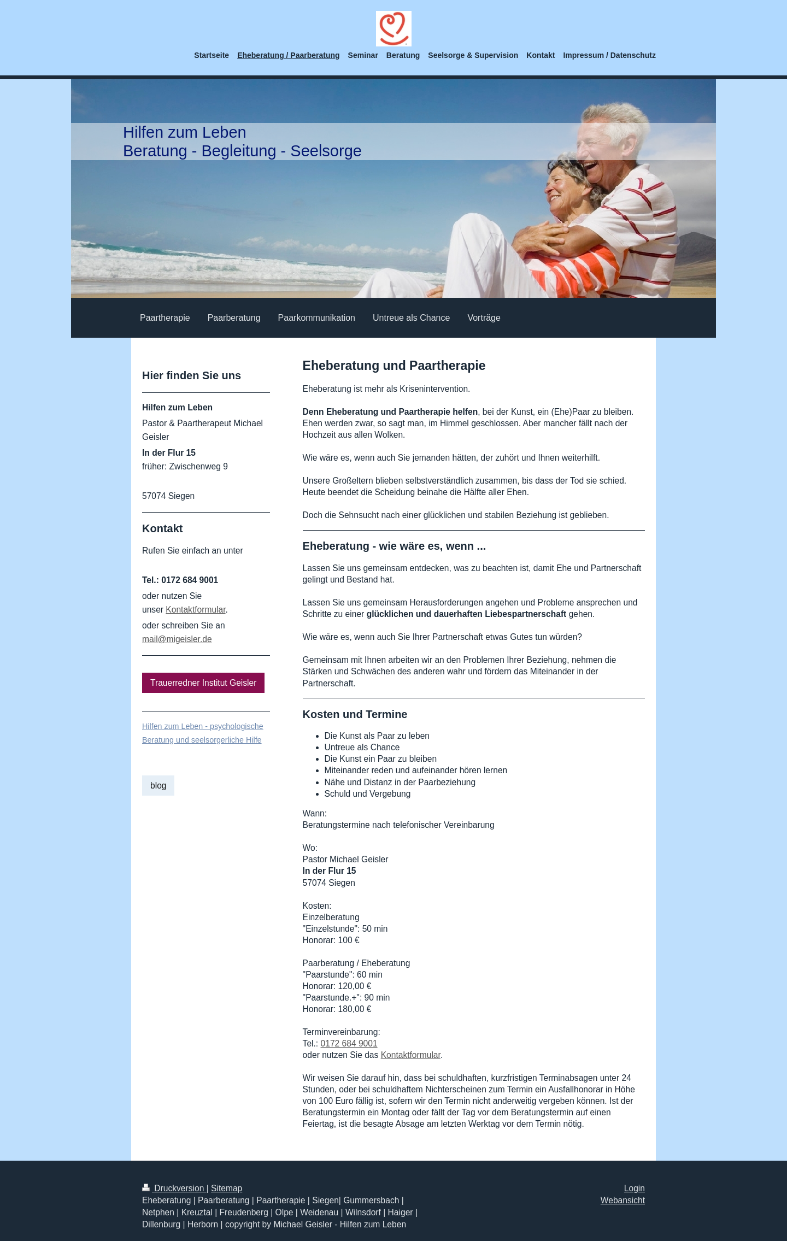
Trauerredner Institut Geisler (203, 682)
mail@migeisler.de (177, 639)
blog (158, 785)
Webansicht (623, 1200)
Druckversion (174, 1188)
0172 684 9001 (349, 1043)
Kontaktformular (411, 1055)
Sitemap (226, 1188)
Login (634, 1188)
